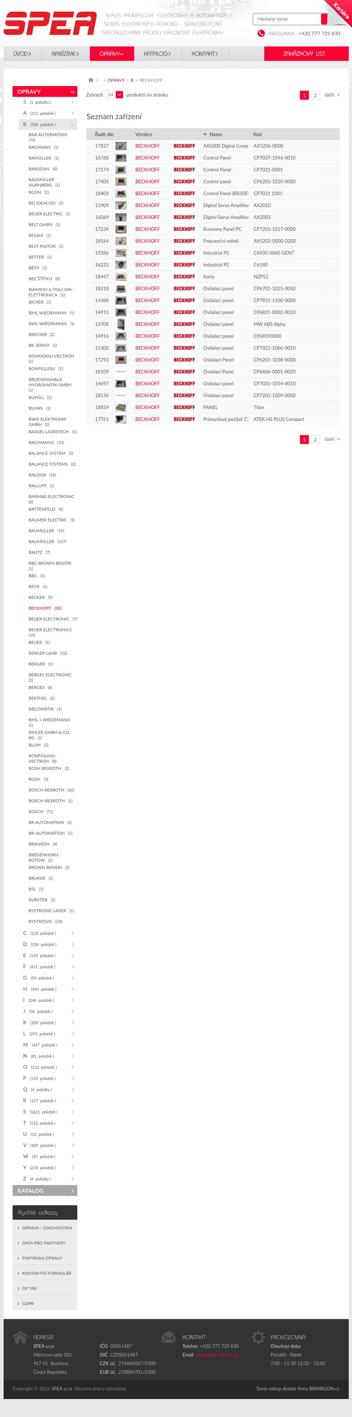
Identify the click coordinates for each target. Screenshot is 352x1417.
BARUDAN (43, 168)
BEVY (38, 267)
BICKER (40, 302)
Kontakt (203, 54)
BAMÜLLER (44, 158)
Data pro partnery (43, 1243)
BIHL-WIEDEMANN (52, 323)
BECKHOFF (45, 608)
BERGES (40, 687)
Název (213, 134)
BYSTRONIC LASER (51, 910)
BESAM (40, 235)
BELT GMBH (44, 224)
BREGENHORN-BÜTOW (44, 857)
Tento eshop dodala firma (282, 1388)
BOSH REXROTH (49, 768)
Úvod (20, 54)
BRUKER (41, 878)
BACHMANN (46, 442)
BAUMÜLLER (48, 541)
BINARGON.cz (324, 1388)
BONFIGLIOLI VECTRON (43, 758)
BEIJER (39, 642)
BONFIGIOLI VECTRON (53, 358)
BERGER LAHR (48, 653)
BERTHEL (42, 698)
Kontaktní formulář (47, 1273)
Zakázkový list (304, 54)
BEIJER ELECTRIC (49, 213)
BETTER (40, 257)
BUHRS (40, 408)
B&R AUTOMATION (49, 137)
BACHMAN (44, 147)
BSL (36, 889)
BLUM (39, 745)
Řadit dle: (104, 134)
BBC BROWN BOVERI (51, 565)
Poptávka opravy (42, 1258)
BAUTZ (39, 552)
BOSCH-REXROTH (51, 800)
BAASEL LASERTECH (53, 431)
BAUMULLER (46, 530)
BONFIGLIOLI (46, 368)
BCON (39, 192)
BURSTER (42, 899)
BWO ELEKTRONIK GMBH (48, 421)
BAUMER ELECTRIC (52, 520)
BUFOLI (40, 397)
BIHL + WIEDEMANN (51, 722)
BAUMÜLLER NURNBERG (44, 182)
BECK (38, 586)
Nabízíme (64, 54)
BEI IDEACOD (46, 203)
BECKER (40, 597)
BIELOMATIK (45, 709)
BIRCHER (42, 334)
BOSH (39, 779)
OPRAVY (110, 54)
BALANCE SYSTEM (51, 453)
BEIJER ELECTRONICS (51, 632)
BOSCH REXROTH (51, 790)
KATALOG (156, 54)
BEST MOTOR (46, 246)
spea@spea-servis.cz (217, 1355)
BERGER (41, 664)
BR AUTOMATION (50, 822)
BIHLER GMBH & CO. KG (49, 735)
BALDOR (42, 474)
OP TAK (29, 1288)
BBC (37, 575)
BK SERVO (43, 345)
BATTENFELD (46, 509)
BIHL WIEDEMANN (51, 312)
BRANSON (43, 844)
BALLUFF (41, 485)
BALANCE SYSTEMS (52, 464)
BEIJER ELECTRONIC (53, 619)
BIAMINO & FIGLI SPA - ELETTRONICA (51, 292)
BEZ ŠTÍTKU (44, 278)
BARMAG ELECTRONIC (53, 499)
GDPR (28, 1303)
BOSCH (41, 811)
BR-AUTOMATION (51, 833)
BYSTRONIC (46, 921)
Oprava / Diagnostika (47, 1227)
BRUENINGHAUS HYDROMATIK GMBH (51, 385)
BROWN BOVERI (49, 867)
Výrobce (144, 134)
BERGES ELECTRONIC (51, 677)
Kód (257, 134)
